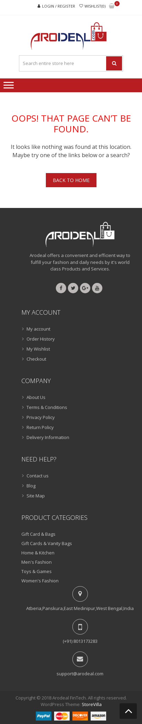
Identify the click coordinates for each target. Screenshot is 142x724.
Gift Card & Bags (38, 534)
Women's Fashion (40, 581)
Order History (41, 339)
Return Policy (40, 427)
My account (38, 329)
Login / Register (58, 6)
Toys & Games (36, 571)
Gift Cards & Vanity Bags (46, 543)
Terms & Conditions (47, 407)
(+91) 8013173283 (80, 641)
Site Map (36, 496)
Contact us (38, 476)
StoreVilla (92, 704)
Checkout (36, 359)
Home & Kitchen (37, 553)
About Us (36, 397)
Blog (31, 486)
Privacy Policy (41, 417)
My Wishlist (38, 349)
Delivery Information (48, 437)
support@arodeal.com (80, 673)
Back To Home (71, 180)
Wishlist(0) (94, 6)
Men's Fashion (36, 562)
